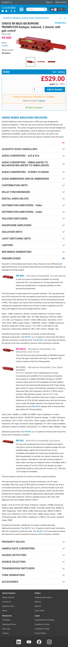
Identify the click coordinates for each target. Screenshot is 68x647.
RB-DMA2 (21, 367)
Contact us (7, 2)
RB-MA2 (20, 275)
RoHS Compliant (34, 107)
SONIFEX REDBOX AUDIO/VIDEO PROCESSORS (24, 117)
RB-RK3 (28, 432)
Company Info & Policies (45, 620)
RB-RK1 (28, 337)
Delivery (61, 72)
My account (60, 2)
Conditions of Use (42, 624)
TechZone (6, 620)
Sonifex (5, 46)
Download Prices (9, 624)
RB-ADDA (36, 406)
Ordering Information (43, 597)
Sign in (49, 2)
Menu (21, 9)
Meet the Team (8, 606)
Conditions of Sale (42, 629)
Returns (38, 606)
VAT (54, 72)
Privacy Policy (40, 633)
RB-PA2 (20, 440)
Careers (5, 633)
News (4, 611)
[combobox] (36, 9)
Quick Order (39, 611)
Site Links (6, 629)
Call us (42, 100)
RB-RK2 (40, 340)
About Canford (8, 597)
